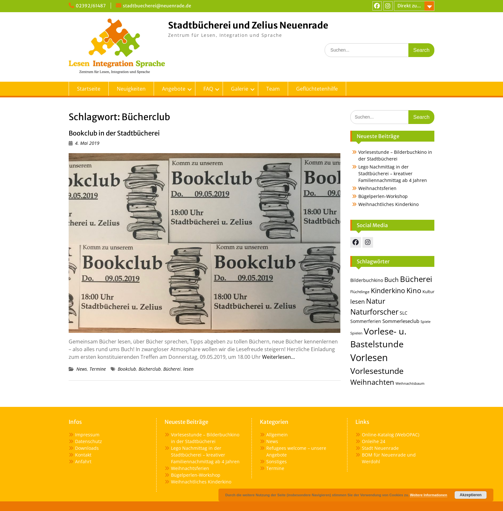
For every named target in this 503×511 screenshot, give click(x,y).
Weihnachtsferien (377, 188)
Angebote (173, 88)
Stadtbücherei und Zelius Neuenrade (248, 25)
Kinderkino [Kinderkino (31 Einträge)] (388, 290)
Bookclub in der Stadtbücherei (114, 133)
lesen (188, 369)
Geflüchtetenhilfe (317, 88)
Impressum (87, 435)
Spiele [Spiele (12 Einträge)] (426, 321)
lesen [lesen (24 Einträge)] (357, 301)
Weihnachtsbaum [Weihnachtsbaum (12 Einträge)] (410, 383)
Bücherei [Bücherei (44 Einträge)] (416, 279)
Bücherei (172, 369)
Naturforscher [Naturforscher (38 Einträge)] (374, 312)
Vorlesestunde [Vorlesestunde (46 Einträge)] (377, 371)
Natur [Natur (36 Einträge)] (375, 301)
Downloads (87, 448)
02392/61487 (91, 6)
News (81, 369)
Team (273, 88)
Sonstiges (276, 461)
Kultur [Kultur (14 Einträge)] (428, 291)
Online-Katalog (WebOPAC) (390, 435)
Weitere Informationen (428, 495)
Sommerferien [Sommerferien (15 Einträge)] (365, 321)
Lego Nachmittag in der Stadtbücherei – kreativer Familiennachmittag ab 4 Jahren (392, 173)
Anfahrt (83, 461)
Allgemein (277, 435)
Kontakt (83, 455)
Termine (98, 369)
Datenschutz (88, 441)
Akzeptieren (471, 495)
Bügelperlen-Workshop (383, 196)
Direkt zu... (409, 6)
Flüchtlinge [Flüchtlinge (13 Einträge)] (360, 291)
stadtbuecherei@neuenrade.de (157, 6)
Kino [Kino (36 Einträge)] (413, 290)
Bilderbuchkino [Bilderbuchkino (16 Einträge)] (366, 280)
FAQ (208, 88)
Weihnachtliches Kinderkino (388, 204)
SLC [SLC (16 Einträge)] (403, 313)
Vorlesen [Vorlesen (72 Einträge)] (369, 357)
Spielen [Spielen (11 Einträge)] (356, 333)
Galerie (239, 88)
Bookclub (127, 369)
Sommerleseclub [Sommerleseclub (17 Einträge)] (400, 321)
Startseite (88, 88)
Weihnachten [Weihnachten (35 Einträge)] (372, 382)
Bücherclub (150, 369)
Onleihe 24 (373, 441)
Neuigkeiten (131, 88)
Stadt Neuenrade (380, 448)
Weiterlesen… (278, 356)
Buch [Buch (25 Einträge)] (391, 280)
